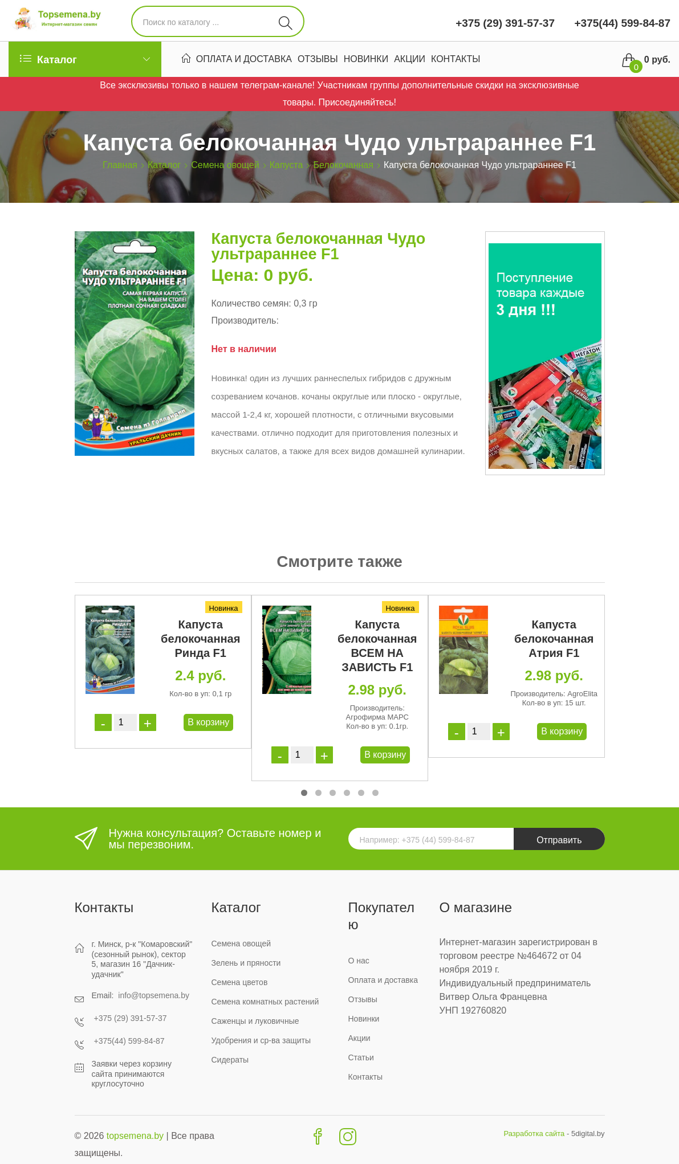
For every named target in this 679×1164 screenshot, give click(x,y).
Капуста (286, 165)
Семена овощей (225, 165)
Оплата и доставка (244, 60)
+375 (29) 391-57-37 (505, 23)
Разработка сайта (533, 1133)
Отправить (559, 840)
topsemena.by (135, 1136)
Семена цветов (240, 982)
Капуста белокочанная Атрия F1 (553, 638)
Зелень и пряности (246, 962)
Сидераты (230, 1059)
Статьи (361, 1057)
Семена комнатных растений (265, 1001)
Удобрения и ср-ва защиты (261, 1040)
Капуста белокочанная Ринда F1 (200, 638)
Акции (409, 60)
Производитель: (245, 320)
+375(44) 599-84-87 (620, 23)
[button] (304, 793)
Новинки (366, 60)
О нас (358, 960)
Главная (120, 165)
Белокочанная (343, 165)
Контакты (455, 60)
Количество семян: (251, 303)
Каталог (164, 165)
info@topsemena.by (153, 995)
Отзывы (318, 60)
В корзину (208, 722)
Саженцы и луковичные (255, 1021)
